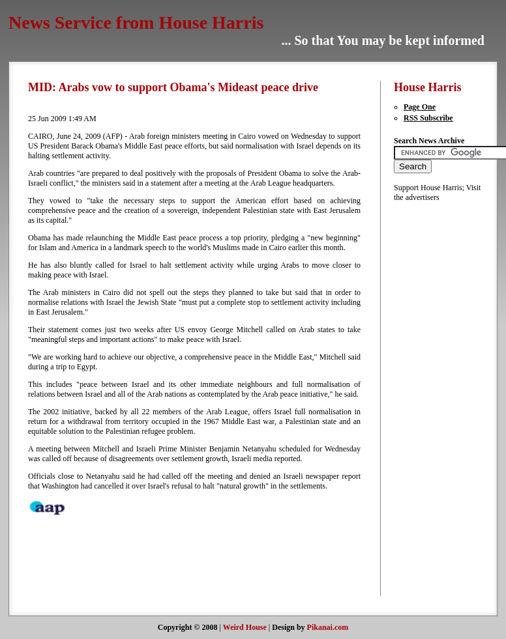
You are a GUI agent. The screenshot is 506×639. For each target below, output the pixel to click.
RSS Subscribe (428, 117)
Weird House (245, 627)
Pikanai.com (328, 627)
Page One (420, 106)
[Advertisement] (433, 398)
